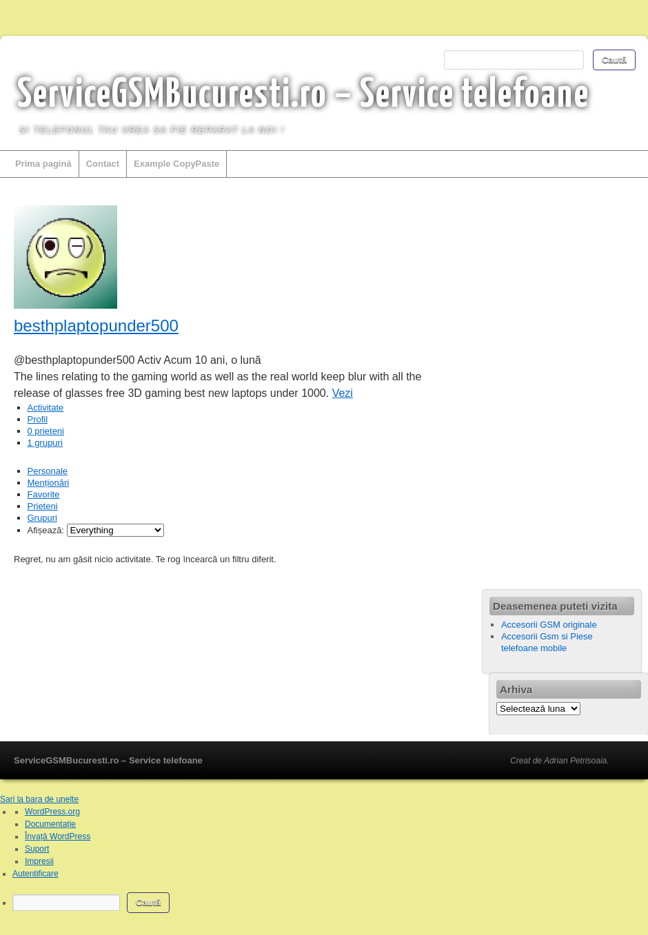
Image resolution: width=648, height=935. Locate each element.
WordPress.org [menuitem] (52, 811)
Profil (38, 419)
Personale (48, 471)
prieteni (46, 431)
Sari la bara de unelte (39, 799)
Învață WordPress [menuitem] (57, 836)
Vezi (342, 393)
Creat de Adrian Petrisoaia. (559, 761)
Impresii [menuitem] (39, 861)
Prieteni (43, 506)
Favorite (44, 494)
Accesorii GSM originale (549, 624)
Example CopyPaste (176, 163)
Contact (102, 163)
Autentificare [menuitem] (35, 874)
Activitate (46, 407)
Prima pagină (43, 163)
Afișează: (46, 530)
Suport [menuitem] (37, 849)
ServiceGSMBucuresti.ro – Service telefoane (303, 95)
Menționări (49, 482)
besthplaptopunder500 (96, 325)
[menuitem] (330, 902)
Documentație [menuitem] (50, 824)
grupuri (45, 443)
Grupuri (42, 518)
